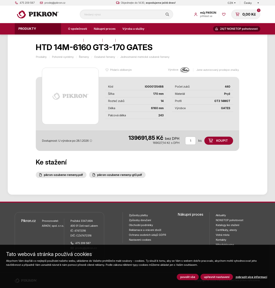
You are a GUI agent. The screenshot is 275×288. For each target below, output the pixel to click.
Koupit (222, 140)
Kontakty (74, 40)
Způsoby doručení (140, 220)
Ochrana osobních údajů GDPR (147, 234)
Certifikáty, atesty (226, 230)
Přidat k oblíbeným (121, 69)
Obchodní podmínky (141, 225)
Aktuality (93, 40)
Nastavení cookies (140, 239)
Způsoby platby (138, 215)
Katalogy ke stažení (227, 225)
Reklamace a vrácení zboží (145, 230)
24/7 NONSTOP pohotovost (239, 28)
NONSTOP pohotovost (229, 220)
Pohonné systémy (63, 57)
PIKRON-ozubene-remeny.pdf (63, 175)
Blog (109, 40)
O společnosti (77, 28)
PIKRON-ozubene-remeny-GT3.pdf (119, 175)
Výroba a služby (133, 28)
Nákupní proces (105, 28)
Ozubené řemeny (104, 57)
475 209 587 (27, 2)
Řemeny (84, 57)
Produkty (27, 28)
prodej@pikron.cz (55, 2)
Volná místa (222, 234)
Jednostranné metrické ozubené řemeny (144, 57)
